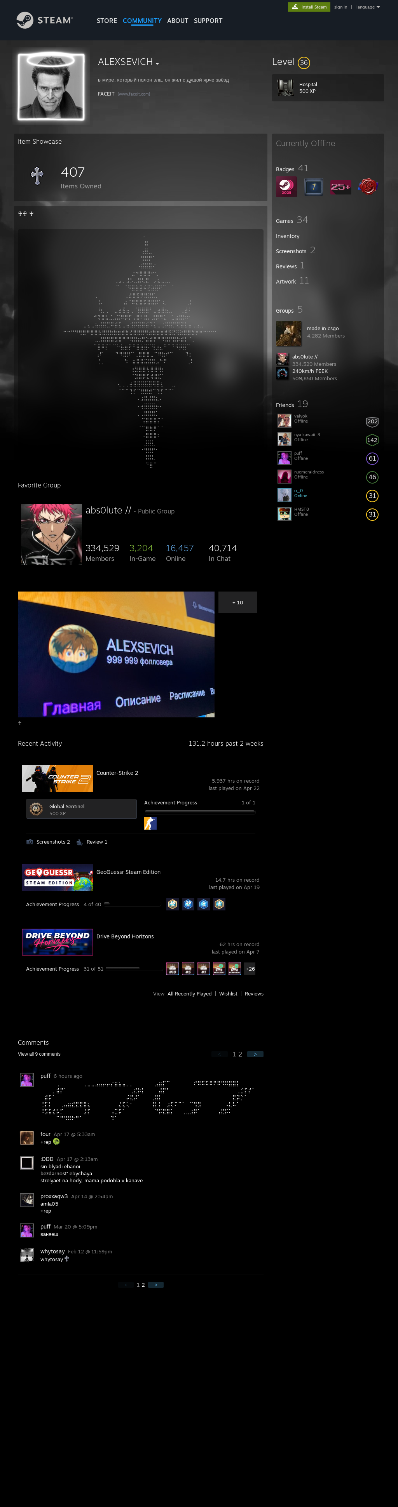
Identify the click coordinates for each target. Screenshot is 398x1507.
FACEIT (107, 93)
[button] (328, 61)
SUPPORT (208, 20)
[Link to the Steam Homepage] (50, 26)
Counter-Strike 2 (117, 772)
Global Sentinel (66, 806)
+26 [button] (250, 969)
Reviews (254, 993)
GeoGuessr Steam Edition (128, 871)
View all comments (39, 1054)
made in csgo (323, 328)
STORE (107, 20)
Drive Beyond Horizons (125, 936)
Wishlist (228, 993)
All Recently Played (190, 993)
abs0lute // (305, 356)
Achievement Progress (170, 802)
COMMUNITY (142, 20)
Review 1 (97, 842)
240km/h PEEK (310, 371)
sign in (340, 7)
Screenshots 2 (53, 842)
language (365, 7)
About (178, 20)
